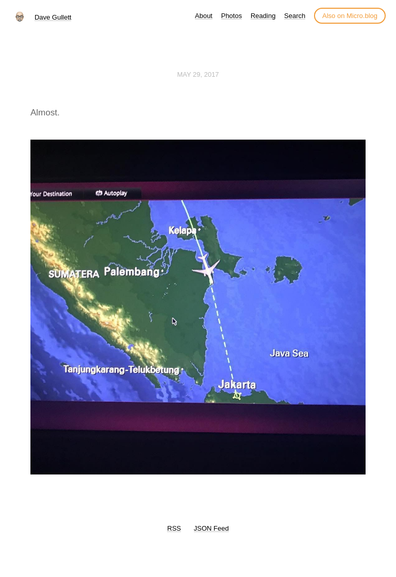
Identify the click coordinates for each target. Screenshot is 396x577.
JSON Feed (211, 528)
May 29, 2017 (198, 74)
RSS (174, 528)
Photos (231, 16)
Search (294, 16)
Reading (263, 16)
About (203, 16)
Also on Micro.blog (349, 16)
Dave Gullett (53, 17)
